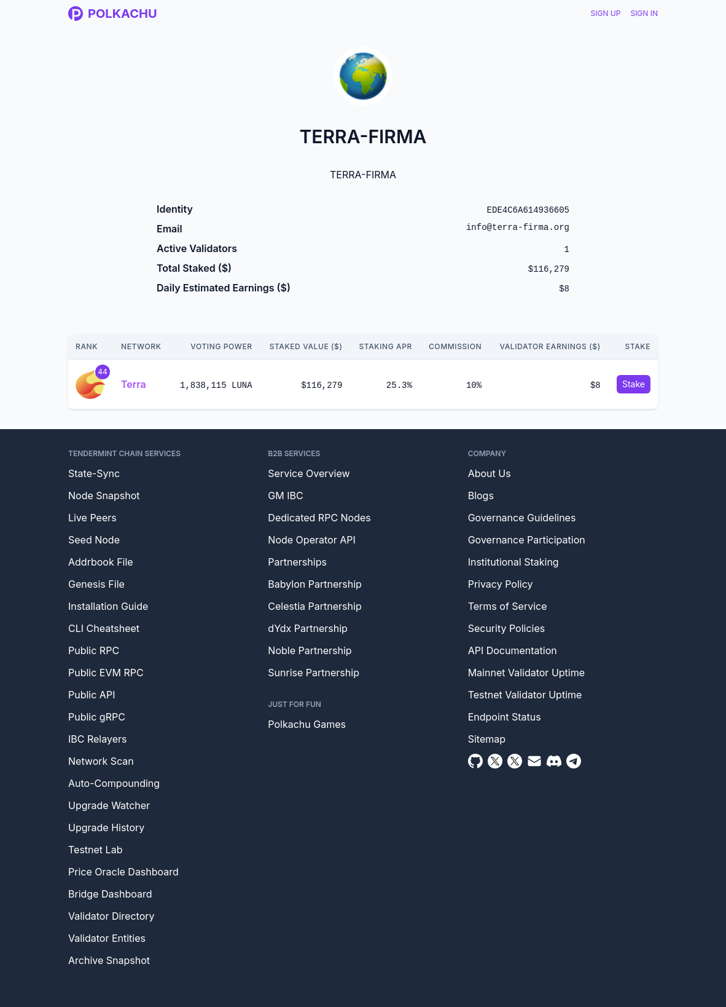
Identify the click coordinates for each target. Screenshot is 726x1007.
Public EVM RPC (106, 672)
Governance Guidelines (522, 517)
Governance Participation (526, 540)
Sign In (644, 13)
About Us (489, 473)
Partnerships (297, 562)
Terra (133, 384)
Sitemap (486, 739)
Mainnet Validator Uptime (526, 672)
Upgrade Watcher (109, 805)
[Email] (534, 761)
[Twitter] (495, 761)
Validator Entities (107, 938)
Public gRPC (96, 717)
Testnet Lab (95, 849)
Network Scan (101, 761)
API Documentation (512, 650)
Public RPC (93, 650)
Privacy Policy (500, 584)
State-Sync (94, 473)
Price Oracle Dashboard (123, 872)
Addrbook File (100, 562)
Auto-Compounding (114, 783)
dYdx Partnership (308, 628)
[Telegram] (573, 761)
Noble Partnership (309, 650)
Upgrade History (106, 827)
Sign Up (606, 13)
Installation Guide (108, 606)
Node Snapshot (104, 495)
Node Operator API (311, 540)
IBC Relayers (97, 739)
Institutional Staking (513, 562)
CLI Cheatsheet (103, 628)
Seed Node (94, 540)
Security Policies (506, 628)
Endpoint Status (504, 717)
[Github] (475, 761)
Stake (633, 384)
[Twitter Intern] (514, 761)
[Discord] (554, 761)
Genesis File (96, 584)
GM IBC (285, 495)
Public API (91, 695)
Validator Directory (111, 916)
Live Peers (92, 517)
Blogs (481, 495)
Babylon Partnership (315, 584)
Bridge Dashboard (110, 894)
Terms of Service (507, 606)
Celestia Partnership (314, 606)
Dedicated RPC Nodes (319, 517)
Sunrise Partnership (313, 672)
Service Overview (308, 473)
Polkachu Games (307, 724)
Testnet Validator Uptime (525, 695)
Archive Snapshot (109, 960)
